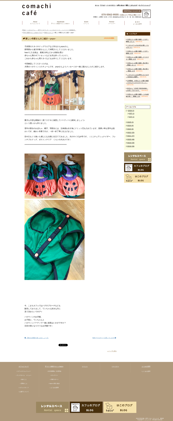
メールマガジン (111, 5)
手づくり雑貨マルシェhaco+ (54, 366)
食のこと (24, 379)
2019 (131, 143)
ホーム (97, 5)
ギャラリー (54, 375)
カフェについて (24, 366)
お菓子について (24, 391)
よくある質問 (55, 387)
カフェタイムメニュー (24, 371)
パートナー (115, 366)
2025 (130, 122)
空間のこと (24, 383)
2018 (131, 146)
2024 (130, 125)
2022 (131, 132)
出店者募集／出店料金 (54, 371)
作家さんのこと (48, 32)
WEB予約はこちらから (132, 11)
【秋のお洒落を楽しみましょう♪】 (37, 338)
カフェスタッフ (24, 387)
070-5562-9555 (110, 14)
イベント (85, 366)
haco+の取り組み (54, 383)
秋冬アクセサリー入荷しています (104, 338)
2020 (131, 139)
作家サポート (55, 379)
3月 (132, 113)
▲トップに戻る (112, 351)
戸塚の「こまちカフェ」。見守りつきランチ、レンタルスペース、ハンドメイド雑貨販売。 (49, 30)
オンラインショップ (144, 5)
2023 (130, 129)
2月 (132, 117)
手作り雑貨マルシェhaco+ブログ (33, 32)
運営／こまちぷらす (131, 5)
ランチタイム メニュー (24, 375)
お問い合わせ (121, 5)
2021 (131, 136)
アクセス (102, 5)
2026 (131, 111)
